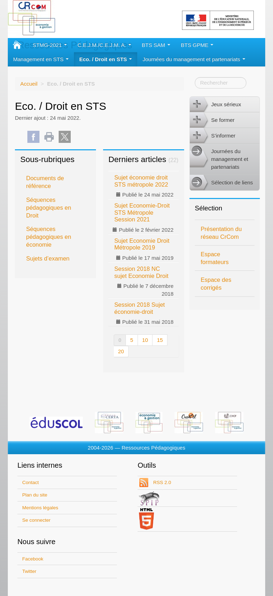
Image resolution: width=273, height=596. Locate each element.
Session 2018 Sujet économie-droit (139, 308)
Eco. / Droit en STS (105, 59)
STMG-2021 (50, 45)
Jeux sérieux (215, 104)
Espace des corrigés (216, 283)
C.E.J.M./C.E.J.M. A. (104, 45)
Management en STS (41, 59)
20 (121, 351)
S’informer (212, 136)
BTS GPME (197, 45)
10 (145, 340)
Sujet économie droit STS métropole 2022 (141, 180)
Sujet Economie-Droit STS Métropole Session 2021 (142, 212)
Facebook (32, 559)
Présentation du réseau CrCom (221, 233)
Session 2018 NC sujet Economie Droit (141, 272)
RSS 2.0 (161, 482)
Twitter (29, 571)
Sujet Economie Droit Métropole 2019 (142, 244)
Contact (30, 482)
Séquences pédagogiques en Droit (48, 208)
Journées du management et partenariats (194, 59)
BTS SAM (156, 45)
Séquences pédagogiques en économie (48, 237)
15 (160, 340)
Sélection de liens (221, 182)
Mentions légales (40, 507)
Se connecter (36, 520)
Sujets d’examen (48, 258)
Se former (212, 120)
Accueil (28, 84)
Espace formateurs (215, 258)
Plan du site (35, 495)
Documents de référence (45, 182)
